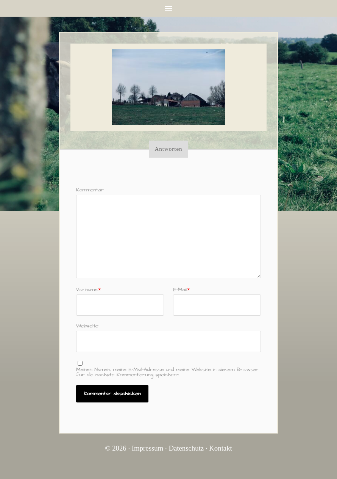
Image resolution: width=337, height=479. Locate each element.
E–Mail (181, 289)
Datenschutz (186, 448)
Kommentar (90, 190)
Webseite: (87, 325)
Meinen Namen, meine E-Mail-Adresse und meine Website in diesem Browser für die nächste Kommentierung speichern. (167, 372)
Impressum (147, 448)
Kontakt (220, 448)
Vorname (88, 289)
